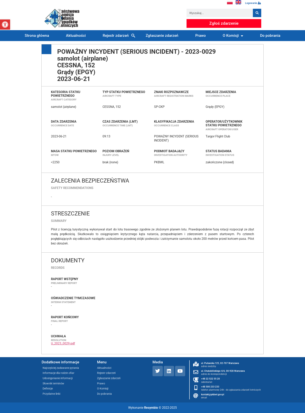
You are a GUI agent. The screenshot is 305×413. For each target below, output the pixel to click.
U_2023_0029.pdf (63, 343)
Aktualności (76, 35)
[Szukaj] (257, 13)
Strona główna (37, 35)
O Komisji (233, 36)
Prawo (200, 35)
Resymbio (151, 407)
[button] (5, 24)
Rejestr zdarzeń (116, 35)
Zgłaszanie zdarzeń (162, 35)
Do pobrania (270, 35)
